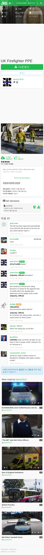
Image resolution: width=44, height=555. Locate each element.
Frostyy (13, 250)
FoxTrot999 (14, 239)
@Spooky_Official (17, 275)
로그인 (21, 369)
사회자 (19, 304)
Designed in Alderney (8, 549)
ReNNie (13, 304)
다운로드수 (9, 159)
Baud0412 (14, 337)
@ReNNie (13, 340)
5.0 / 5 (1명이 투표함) (7, 164)
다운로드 (22, 67)
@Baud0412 (14, 307)
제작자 (22, 261)
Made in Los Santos (8, 552)
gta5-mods (14, 223)
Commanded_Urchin (18, 353)
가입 (29, 369)
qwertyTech (18, 79)
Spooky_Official (16, 326)
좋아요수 (21, 159)
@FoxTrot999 (15, 264)
